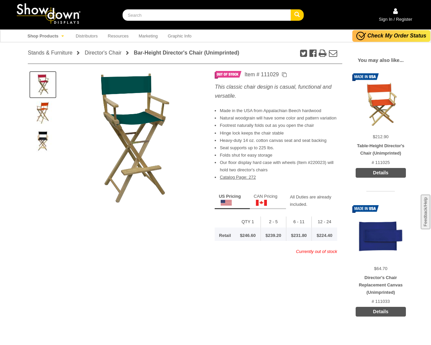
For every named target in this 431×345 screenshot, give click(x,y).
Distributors (87, 35)
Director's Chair (103, 53)
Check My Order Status (391, 36)
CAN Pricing (266, 200)
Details (380, 172)
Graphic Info (180, 35)
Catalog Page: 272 (238, 177)
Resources (118, 35)
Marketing (148, 35)
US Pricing (230, 200)
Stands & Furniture (50, 53)
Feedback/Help (425, 211)
